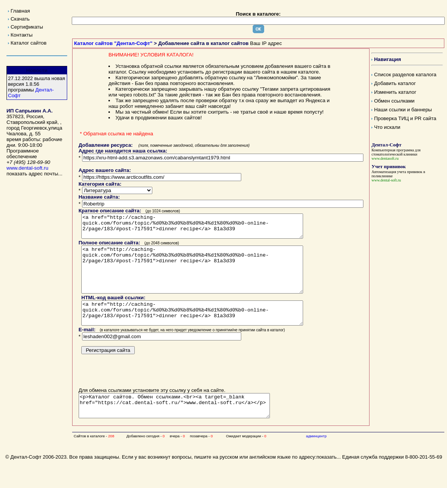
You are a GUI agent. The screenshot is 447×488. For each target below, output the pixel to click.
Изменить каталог (395, 92)
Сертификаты (27, 27)
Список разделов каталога (405, 74)
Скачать (20, 19)
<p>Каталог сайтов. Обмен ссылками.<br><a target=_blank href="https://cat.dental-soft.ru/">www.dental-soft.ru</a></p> (186, 426)
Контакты (22, 35)
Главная (20, 11)
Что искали (387, 127)
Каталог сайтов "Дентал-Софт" (113, 43)
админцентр (316, 459)
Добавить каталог (395, 83)
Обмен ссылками (394, 101)
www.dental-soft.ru (27, 168)
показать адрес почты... (34, 174)
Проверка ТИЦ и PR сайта (405, 118)
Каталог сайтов (29, 43)
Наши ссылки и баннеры (403, 109)
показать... (328, 480)
